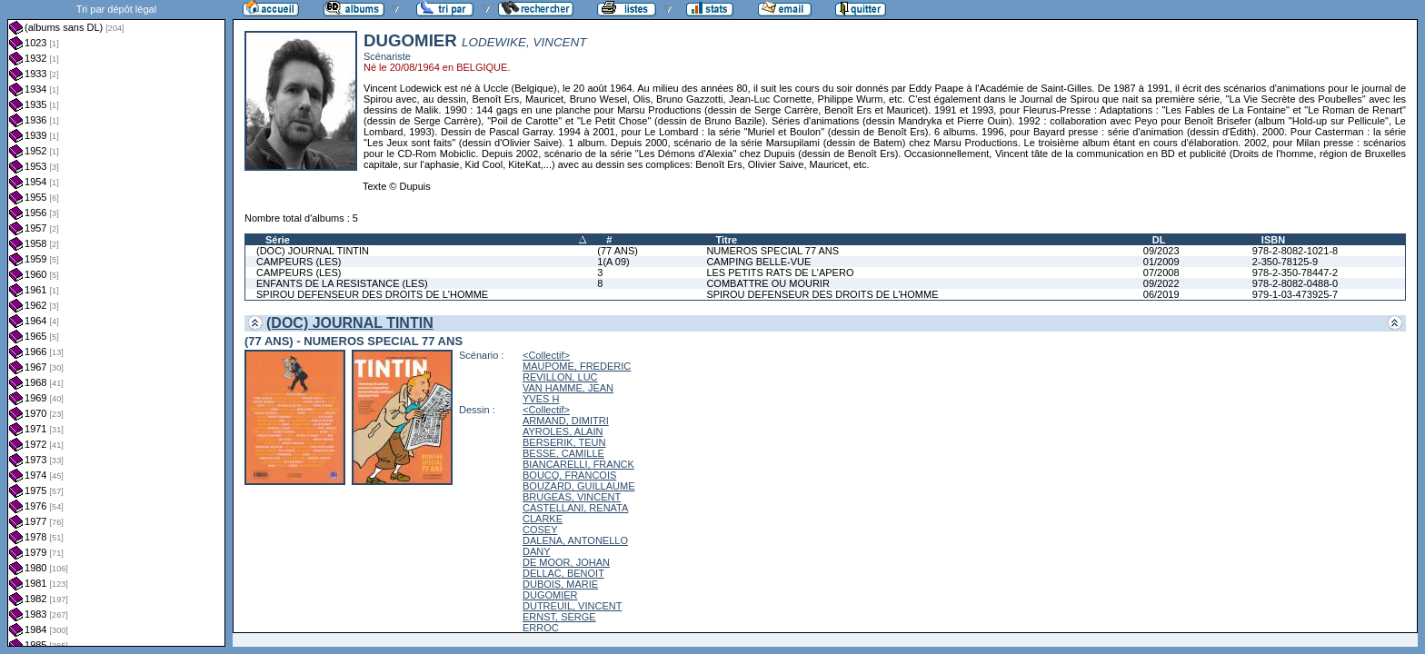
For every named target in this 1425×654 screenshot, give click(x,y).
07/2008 (1161, 272)
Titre (726, 239)
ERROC (541, 627)
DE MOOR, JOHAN (566, 562)
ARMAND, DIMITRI (566, 420)
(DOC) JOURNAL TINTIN (312, 250)
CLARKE (543, 518)
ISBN (1273, 239)
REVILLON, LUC (560, 377)
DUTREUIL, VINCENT (572, 605)
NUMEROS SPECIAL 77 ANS (772, 250)
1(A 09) (613, 261)
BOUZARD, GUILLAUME (578, 486)
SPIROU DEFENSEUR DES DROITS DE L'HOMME (372, 294)
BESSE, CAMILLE (563, 453)
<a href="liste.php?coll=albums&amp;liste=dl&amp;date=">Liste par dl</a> (116, 323)
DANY (537, 551)
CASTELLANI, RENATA (575, 507)
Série (277, 239)
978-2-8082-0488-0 (1295, 283)
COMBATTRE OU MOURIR (767, 283)
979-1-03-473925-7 (1295, 294)
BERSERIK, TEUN (564, 442)
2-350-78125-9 (1285, 261)
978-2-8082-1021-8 (1295, 250)
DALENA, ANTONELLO (575, 540)
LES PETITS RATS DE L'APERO (779, 272)
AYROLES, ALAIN (563, 431)
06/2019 (1161, 294)
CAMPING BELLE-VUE (758, 261)
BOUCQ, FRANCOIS (569, 475)
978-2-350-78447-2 (1295, 272)
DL (1159, 239)
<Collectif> (546, 355)
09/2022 (1161, 283)
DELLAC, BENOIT (563, 573)
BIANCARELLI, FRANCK (578, 464)
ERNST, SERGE (559, 616)
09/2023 (1161, 250)
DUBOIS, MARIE (560, 584)
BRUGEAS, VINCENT (572, 496)
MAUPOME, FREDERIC (577, 366)
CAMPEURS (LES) (299, 261)
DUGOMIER (550, 595)
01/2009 (1161, 261)
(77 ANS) (617, 250)
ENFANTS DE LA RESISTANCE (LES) (342, 283)
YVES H (541, 398)
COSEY (540, 529)
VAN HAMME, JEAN (568, 387)
